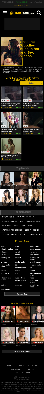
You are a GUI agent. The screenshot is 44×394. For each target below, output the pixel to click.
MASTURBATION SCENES (12, 230)
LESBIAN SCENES (32, 230)
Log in (34, 365)
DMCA (28, 372)
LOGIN (28, 5)
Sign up (21, 365)
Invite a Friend (15, 369)
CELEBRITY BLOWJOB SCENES (14, 234)
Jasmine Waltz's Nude (36, 2)
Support (31, 369)
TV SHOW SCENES (8, 2)
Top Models (22, 168)
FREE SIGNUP (18, 5)
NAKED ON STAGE (33, 221)
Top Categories (22, 212)
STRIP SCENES (36, 234)
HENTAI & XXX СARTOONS (12, 221)
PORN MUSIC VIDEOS (25, 217)
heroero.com (26, 377)
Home (9, 365)
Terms (16, 372)
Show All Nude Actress (22, 351)
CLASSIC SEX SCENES (23, 226)
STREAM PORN (8, 217)
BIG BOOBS (6, 226)
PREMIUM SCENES (22, 2)
